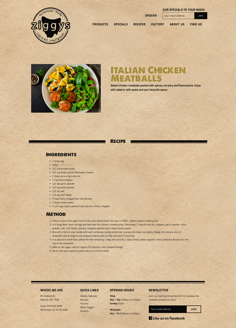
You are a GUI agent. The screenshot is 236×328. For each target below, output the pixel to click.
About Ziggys (86, 307)
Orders (151, 16)
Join (194, 309)
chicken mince (65, 164)
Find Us (196, 24)
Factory (157, 24)
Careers (84, 311)
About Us (177, 24)
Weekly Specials (88, 295)
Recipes (139, 24)
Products (100, 24)
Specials (121, 24)
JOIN (201, 16)
